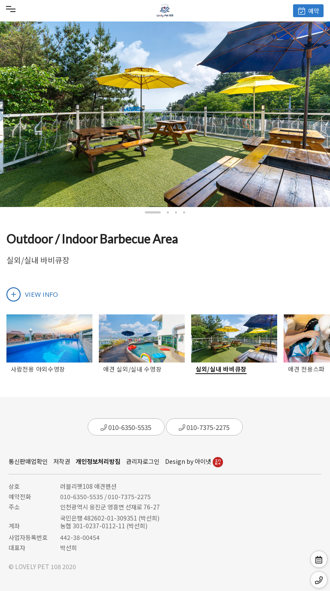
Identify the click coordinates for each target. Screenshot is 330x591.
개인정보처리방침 (98, 461)
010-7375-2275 (204, 427)
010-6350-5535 (126, 427)
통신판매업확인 (28, 461)
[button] (153, 212)
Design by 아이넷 (194, 461)
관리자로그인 (142, 461)
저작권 (61, 461)
